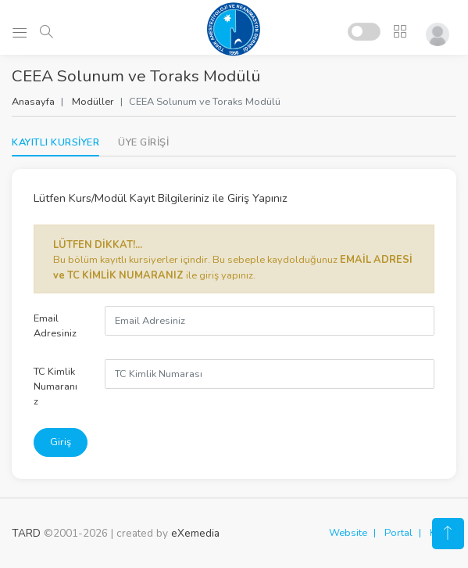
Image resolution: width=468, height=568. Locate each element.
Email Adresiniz (55, 325)
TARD (26, 533)
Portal (398, 533)
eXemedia (195, 533)
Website (348, 533)
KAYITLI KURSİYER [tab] (55, 142)
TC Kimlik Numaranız (55, 386)
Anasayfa (33, 102)
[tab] (143, 142)
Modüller (93, 102)
